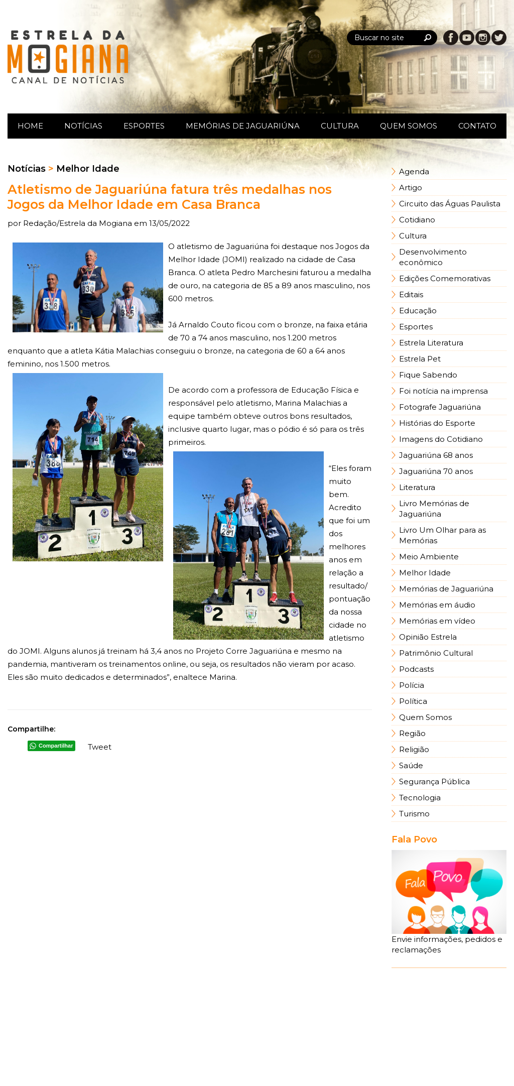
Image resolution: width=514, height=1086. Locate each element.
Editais (411, 294)
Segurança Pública (434, 781)
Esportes (144, 126)
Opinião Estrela (428, 637)
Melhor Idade (425, 572)
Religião (414, 749)
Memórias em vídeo (437, 621)
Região (412, 733)
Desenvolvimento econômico (433, 257)
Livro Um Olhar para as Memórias (442, 535)
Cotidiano (417, 219)
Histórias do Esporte (437, 423)
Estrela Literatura (431, 342)
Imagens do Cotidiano (441, 439)
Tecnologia (420, 797)
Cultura (340, 126)
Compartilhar (56, 746)
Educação (418, 310)
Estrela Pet (420, 359)
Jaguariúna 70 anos (436, 471)
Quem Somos (408, 126)
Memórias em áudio (437, 605)
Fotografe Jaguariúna (440, 407)
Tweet (99, 747)
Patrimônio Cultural (436, 653)
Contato (477, 126)
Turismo (414, 813)
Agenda (414, 171)
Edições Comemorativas (444, 278)
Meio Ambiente (429, 556)
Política (413, 701)
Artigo (410, 187)
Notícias (83, 126)
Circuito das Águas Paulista (449, 203)
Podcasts (416, 669)
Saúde (411, 765)
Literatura (417, 487)
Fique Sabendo (428, 375)
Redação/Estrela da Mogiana (78, 223)
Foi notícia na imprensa (443, 391)
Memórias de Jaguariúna (243, 126)
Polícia (411, 685)
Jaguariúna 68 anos (436, 455)
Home (30, 126)
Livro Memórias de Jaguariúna (434, 509)
